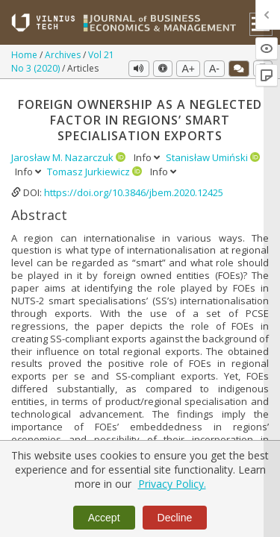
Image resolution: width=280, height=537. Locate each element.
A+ (188, 69)
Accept (104, 518)
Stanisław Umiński (208, 157)
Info (148, 157)
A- (214, 69)
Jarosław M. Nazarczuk (63, 157)
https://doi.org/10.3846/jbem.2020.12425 (133, 192)
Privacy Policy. (172, 484)
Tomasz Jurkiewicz (89, 171)
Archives (64, 54)
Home (25, 54)
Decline (175, 518)
